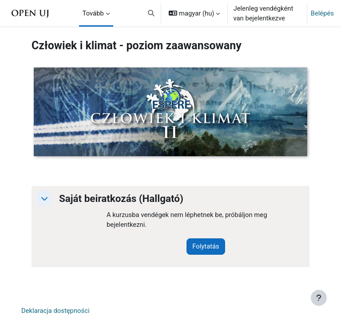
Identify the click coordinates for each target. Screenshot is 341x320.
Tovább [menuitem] (93, 13)
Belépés (322, 13)
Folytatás (205, 246)
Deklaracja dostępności (55, 311)
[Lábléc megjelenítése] (319, 298)
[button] (151, 13)
